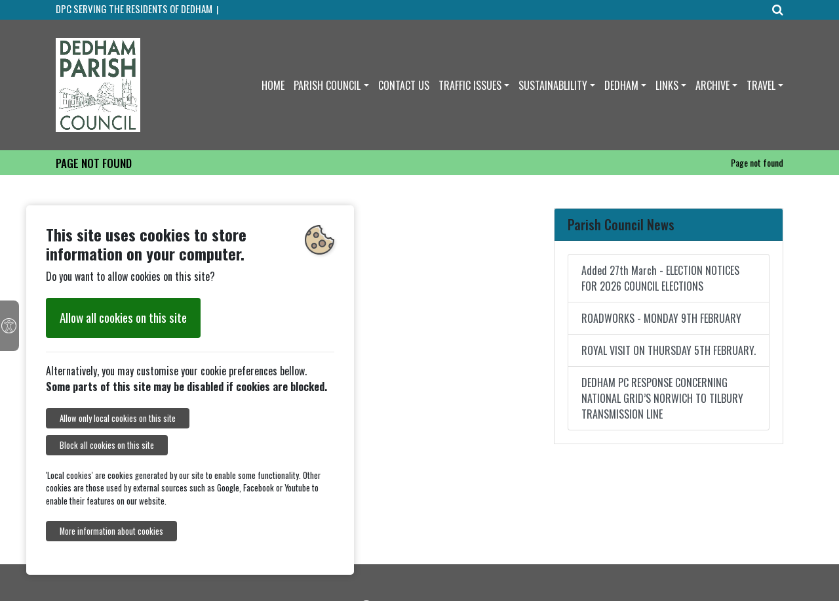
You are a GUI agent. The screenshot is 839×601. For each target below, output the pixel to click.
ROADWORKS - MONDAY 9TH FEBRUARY (661, 318)
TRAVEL (761, 85)
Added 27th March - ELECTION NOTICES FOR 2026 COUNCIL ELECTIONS (660, 278)
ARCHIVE (712, 85)
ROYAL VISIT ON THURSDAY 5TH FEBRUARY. (668, 350)
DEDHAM (621, 85)
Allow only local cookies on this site (118, 418)
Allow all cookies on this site (123, 317)
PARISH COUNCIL (327, 85)
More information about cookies (111, 531)
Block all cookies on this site (107, 445)
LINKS (666, 85)
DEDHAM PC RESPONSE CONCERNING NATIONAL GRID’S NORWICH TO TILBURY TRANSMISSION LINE (662, 398)
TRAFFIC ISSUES (470, 85)
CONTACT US (403, 85)
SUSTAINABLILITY (552, 85)
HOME (273, 85)
